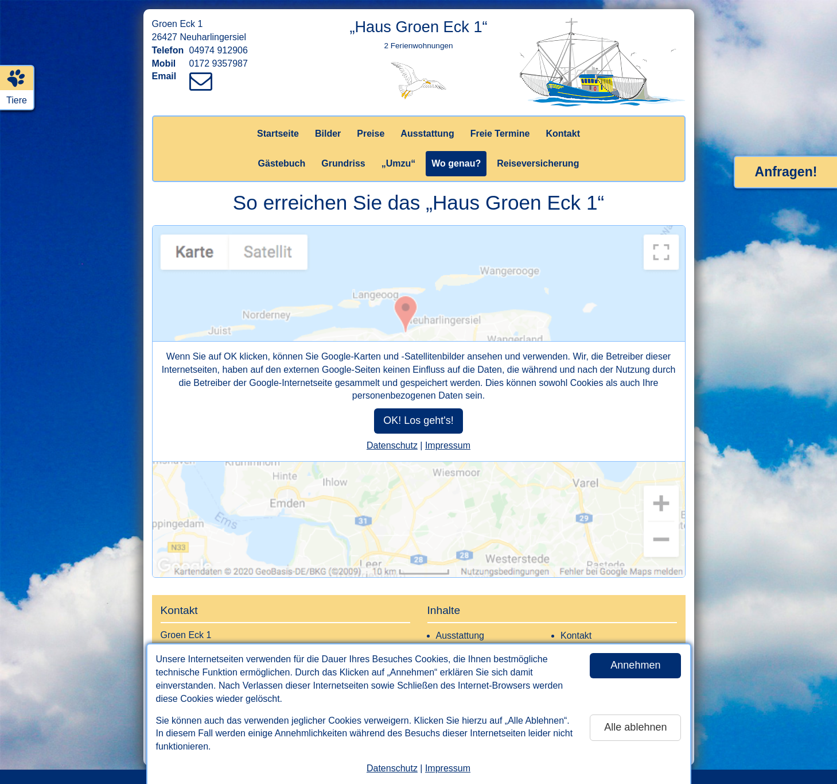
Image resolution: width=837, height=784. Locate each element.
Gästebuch (282, 163)
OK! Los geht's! (418, 420)
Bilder (328, 133)
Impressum (447, 768)
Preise (370, 133)
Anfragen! (786, 171)
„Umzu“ (398, 163)
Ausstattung (427, 133)
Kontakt (563, 133)
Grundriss (343, 163)
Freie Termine (500, 133)
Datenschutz (392, 768)
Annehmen (635, 665)
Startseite (278, 133)
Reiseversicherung (538, 163)
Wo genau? (456, 163)
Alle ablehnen (635, 727)
